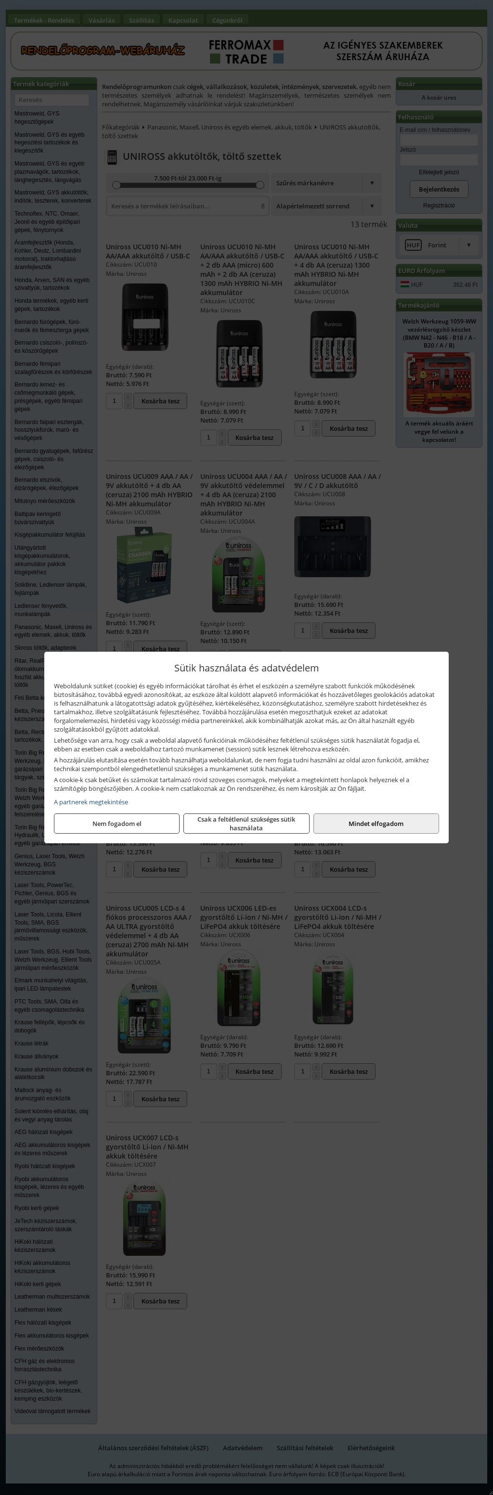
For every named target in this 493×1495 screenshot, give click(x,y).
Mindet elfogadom (376, 823)
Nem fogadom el (117, 823)
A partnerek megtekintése (91, 802)
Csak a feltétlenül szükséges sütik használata (246, 823)
